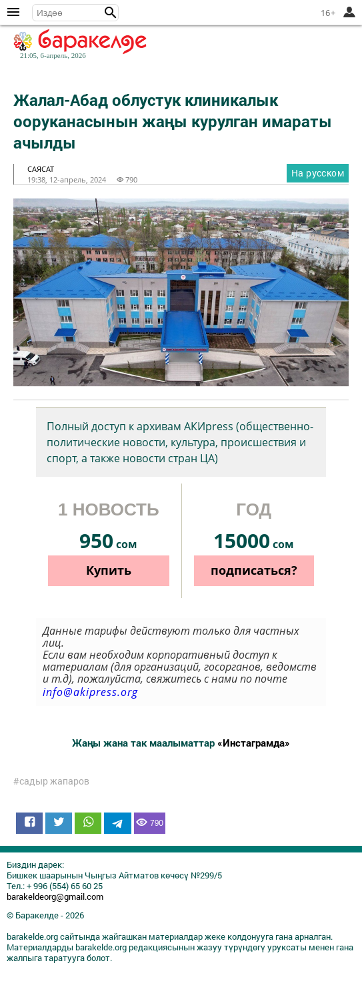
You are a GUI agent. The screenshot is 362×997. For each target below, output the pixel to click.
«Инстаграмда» (253, 742)
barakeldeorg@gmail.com (55, 896)
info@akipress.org (90, 692)
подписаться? (254, 570)
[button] (111, 13)
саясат (40, 169)
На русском (317, 172)
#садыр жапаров (51, 781)
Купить (108, 570)
